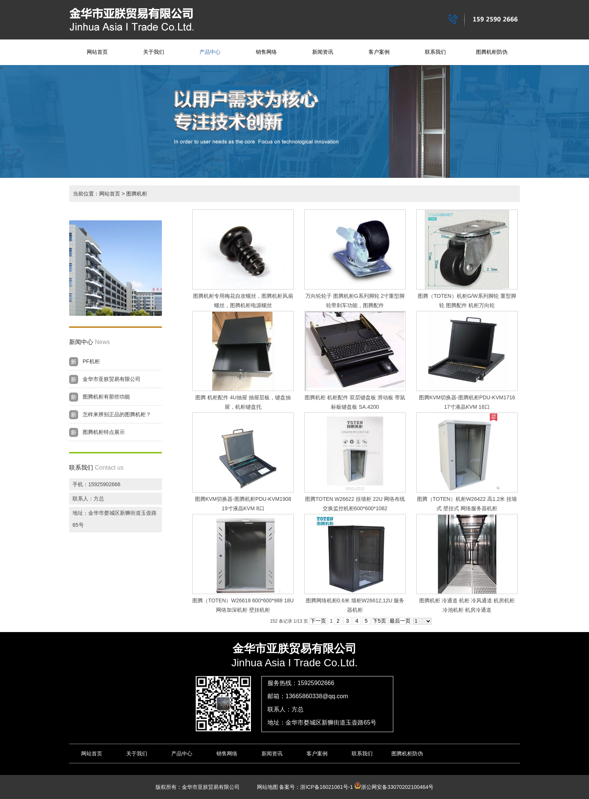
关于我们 (153, 52)
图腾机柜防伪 (491, 52)
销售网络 (266, 52)
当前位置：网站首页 (96, 194)
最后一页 (400, 621)
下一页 (318, 621)
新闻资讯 (322, 52)
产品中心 (209, 52)
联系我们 (435, 52)
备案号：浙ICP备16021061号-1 (316, 787)
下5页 (379, 621)
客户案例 (379, 52)
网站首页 (97, 52)
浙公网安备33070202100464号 (393, 787)
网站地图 (265, 787)
